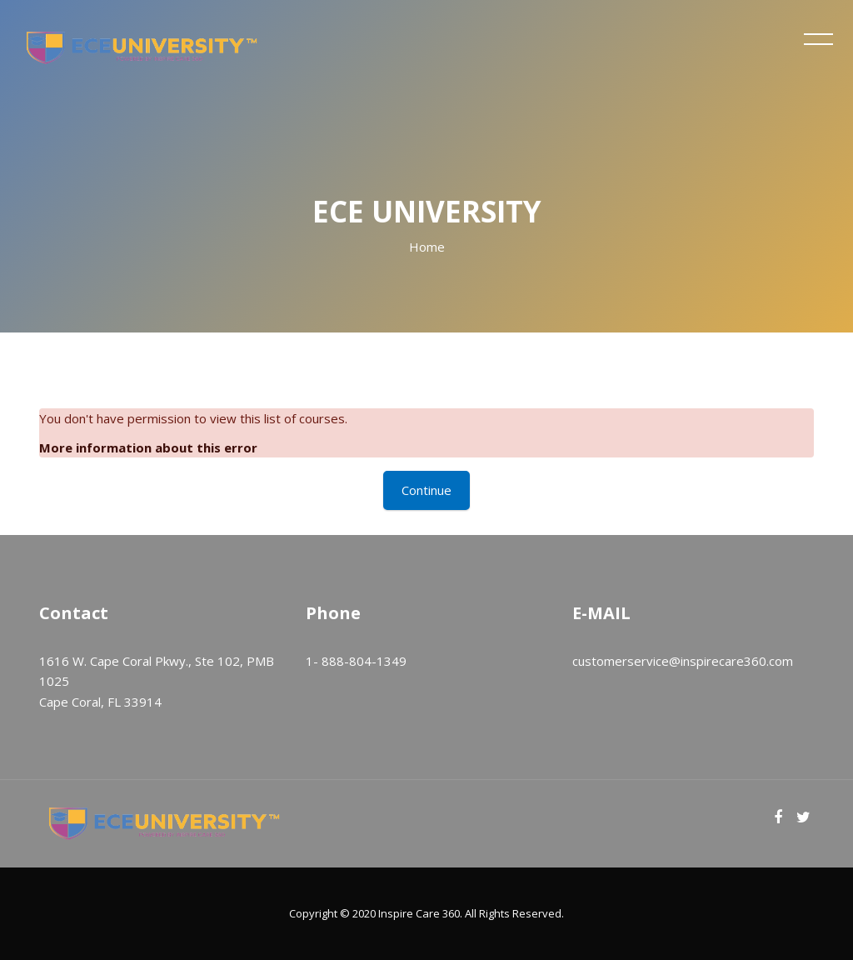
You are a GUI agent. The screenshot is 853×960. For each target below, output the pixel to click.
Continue (426, 490)
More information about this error (148, 447)
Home (427, 246)
